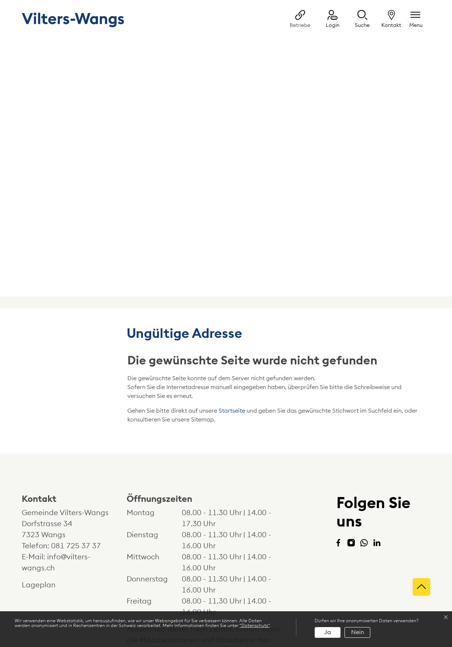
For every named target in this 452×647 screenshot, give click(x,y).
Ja (327, 632)
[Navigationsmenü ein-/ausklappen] (416, 19)
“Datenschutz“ (255, 625)
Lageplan (45, 504)
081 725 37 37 (76, 465)
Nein (357, 632)
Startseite (232, 330)
